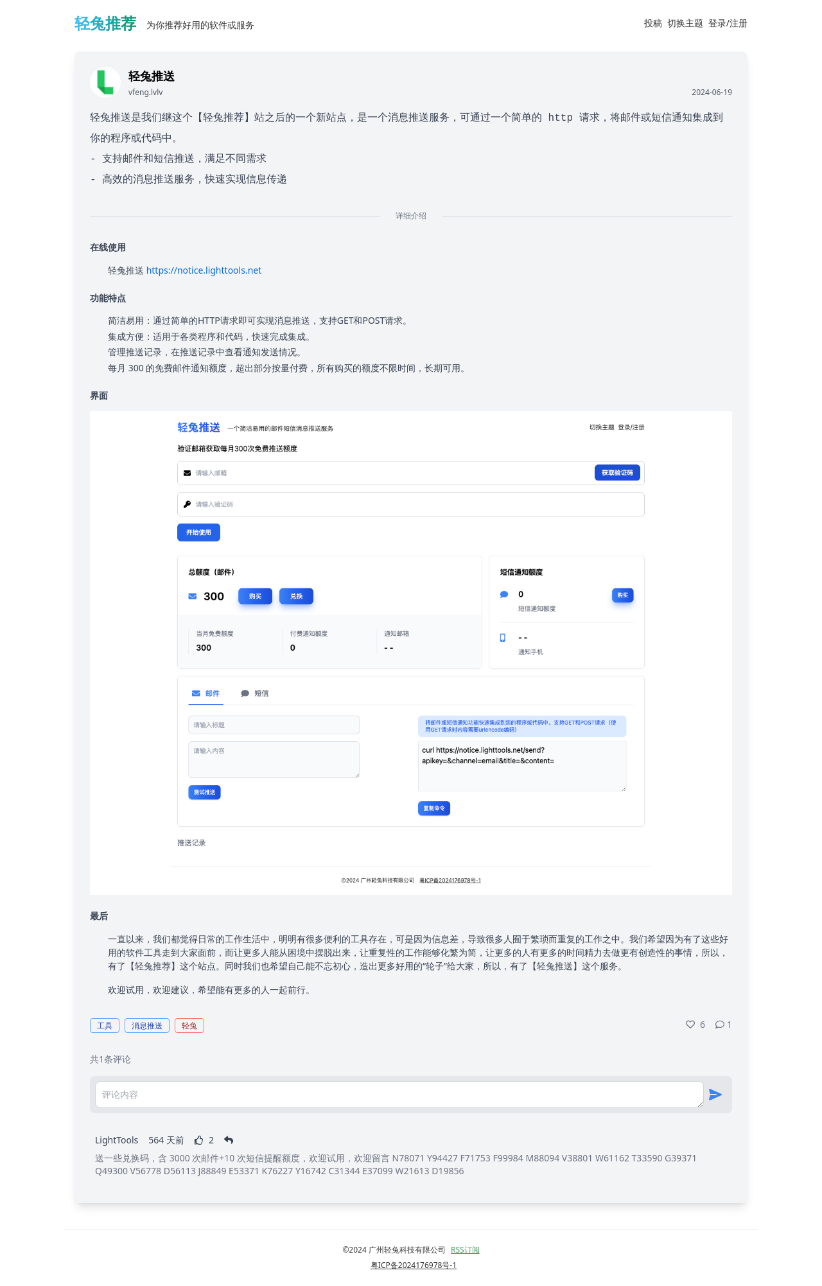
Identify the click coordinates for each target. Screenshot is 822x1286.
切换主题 (685, 23)
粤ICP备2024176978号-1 (414, 1265)
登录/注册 (728, 23)
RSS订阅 (465, 1249)
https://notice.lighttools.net (204, 270)
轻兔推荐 (105, 22)
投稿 (653, 23)
